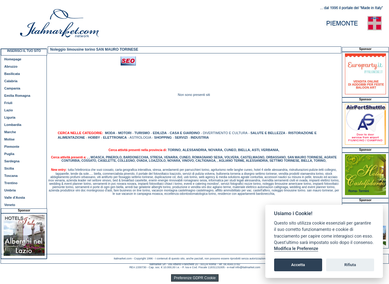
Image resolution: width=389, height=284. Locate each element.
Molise (9, 139)
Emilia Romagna (17, 95)
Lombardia (12, 125)
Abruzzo (10, 66)
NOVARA (215, 150)
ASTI (255, 150)
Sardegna (11, 161)
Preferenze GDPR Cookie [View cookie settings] (194, 278)
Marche (10, 132)
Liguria (9, 117)
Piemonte (11, 146)
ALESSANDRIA (194, 150)
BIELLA (244, 150)
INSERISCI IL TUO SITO (24, 50)
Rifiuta (350, 264)
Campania (12, 88)
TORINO (174, 150)
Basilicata (12, 74)
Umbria (10, 190)
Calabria (10, 81)
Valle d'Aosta (14, 197)
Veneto (9, 205)
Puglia (9, 154)
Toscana (11, 176)
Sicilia (9, 168)
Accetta (298, 264)
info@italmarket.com (247, 267)
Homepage (12, 59)
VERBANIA (269, 150)
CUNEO (230, 150)
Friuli (8, 103)
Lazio (8, 110)
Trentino (10, 183)
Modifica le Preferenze (296, 248)
